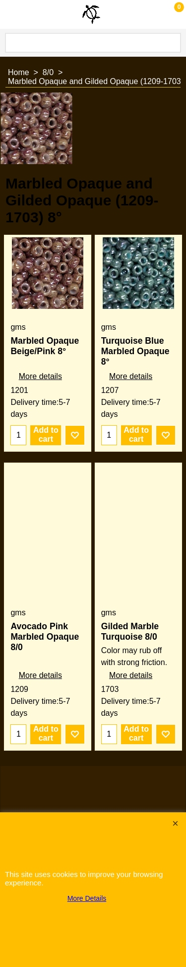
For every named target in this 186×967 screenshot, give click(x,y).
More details (40, 376)
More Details (87, 898)
